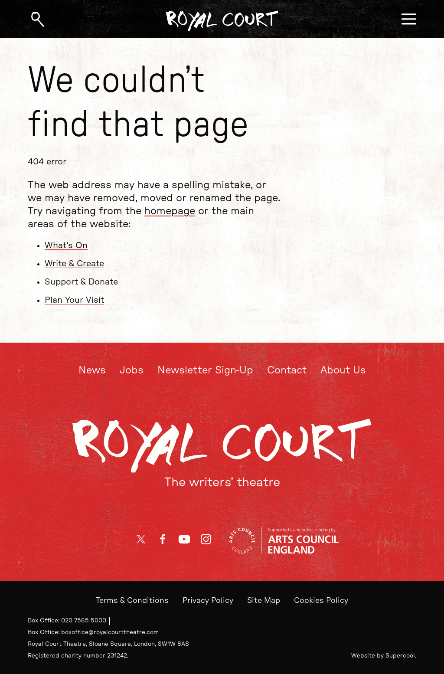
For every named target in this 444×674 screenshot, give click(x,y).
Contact (287, 370)
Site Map (263, 600)
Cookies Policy (321, 600)
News (92, 370)
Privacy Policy (208, 600)
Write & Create (74, 263)
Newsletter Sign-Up (205, 370)
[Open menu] (409, 19)
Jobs (132, 370)
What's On (66, 245)
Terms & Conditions (132, 600)
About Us (343, 370)
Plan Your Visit (74, 300)
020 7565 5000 (83, 621)
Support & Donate (81, 282)
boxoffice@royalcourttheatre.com (110, 632)
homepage (169, 211)
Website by (383, 656)
